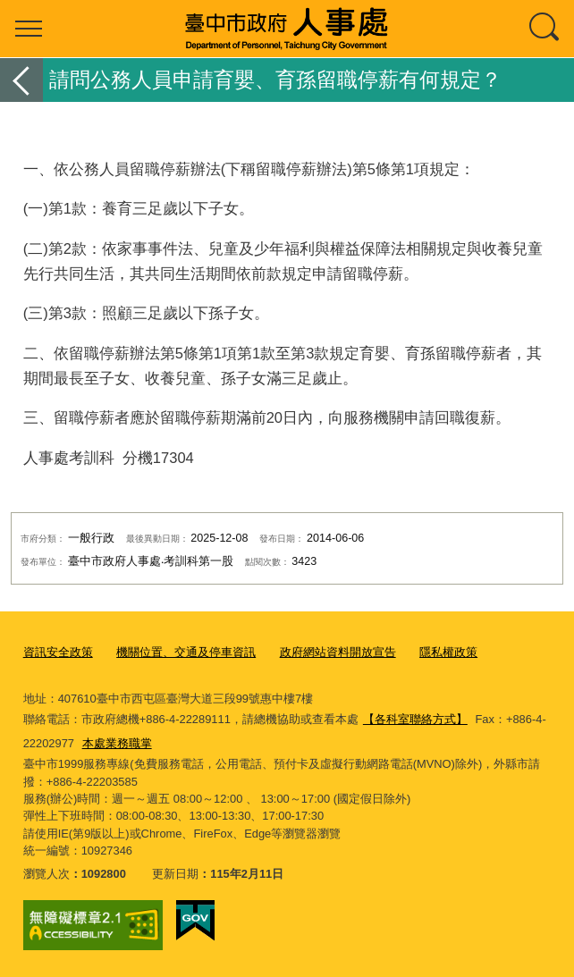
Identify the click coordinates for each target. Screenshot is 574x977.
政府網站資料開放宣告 (338, 652)
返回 (21, 80)
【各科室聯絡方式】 (415, 719)
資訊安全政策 (58, 652)
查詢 (545, 28)
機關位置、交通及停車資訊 (186, 652)
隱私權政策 (448, 652)
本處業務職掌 (117, 743)
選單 (28, 28)
